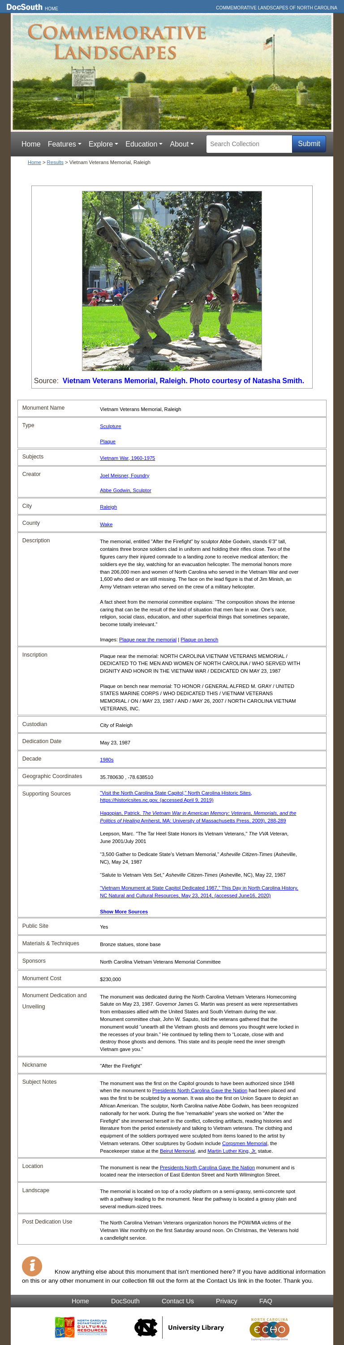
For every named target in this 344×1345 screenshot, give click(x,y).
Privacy (226, 1301)
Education (141, 144)
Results (55, 162)
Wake (106, 524)
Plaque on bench (199, 639)
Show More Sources (124, 911)
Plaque (108, 441)
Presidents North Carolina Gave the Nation (199, 1090)
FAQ (265, 1301)
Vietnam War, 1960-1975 (127, 458)
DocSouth (125, 1301)
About (179, 144)
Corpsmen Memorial (244, 1143)
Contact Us (178, 1301)
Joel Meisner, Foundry (124, 475)
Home (51, 8)
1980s (106, 759)
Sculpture (110, 426)
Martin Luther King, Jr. (231, 1151)
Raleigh (108, 507)
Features (62, 144)
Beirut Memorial (177, 1151)
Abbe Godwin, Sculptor (125, 490)
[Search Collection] (249, 144)
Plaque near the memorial (147, 639)
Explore (101, 144)
